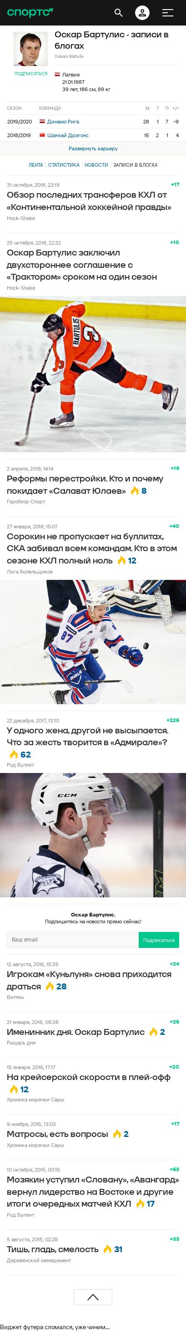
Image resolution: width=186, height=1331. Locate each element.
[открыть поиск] (119, 13)
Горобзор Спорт (26, 501)
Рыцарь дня (21, 1042)
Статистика (64, 165)
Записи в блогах (135, 165)
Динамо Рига (59, 121)
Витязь (15, 996)
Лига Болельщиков (30, 571)
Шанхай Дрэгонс (64, 135)
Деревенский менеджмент (39, 1260)
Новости (96, 165)
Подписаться (31, 74)
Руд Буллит (20, 764)
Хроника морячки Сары (35, 1099)
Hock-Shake (21, 218)
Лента (36, 165)
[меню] (168, 13)
